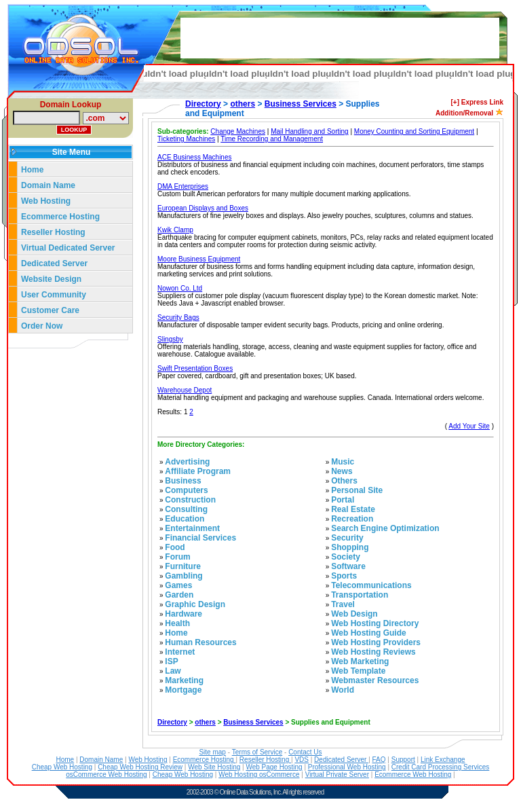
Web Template (358, 671)
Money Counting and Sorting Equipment (414, 131)
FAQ (379, 759)
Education (184, 519)
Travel (343, 604)
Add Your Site (469, 426)
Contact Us (305, 752)
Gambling (183, 576)
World (342, 690)
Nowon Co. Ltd (179, 288)
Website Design (51, 279)
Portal (342, 500)
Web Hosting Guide (368, 633)
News (341, 471)
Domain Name (48, 185)
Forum (177, 557)
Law (172, 671)
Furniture (183, 566)
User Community (53, 294)
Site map (212, 752)
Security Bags (178, 317)
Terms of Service (257, 752)
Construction (190, 500)
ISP (171, 661)
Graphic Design (195, 604)
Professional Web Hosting (347, 767)
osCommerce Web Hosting (106, 774)
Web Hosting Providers (376, 642)
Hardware (183, 614)
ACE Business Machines (194, 157)
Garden (179, 595)
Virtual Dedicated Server (68, 248)
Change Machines (237, 131)
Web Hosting (46, 201)
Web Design (354, 614)
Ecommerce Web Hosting (412, 774)
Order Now (41, 326)
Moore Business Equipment (198, 259)
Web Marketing (360, 661)
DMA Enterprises (182, 186)
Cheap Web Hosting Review (140, 767)
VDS (301, 759)
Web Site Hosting (214, 767)
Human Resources (200, 642)
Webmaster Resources (375, 680)
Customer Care (50, 310)
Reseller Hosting (53, 232)
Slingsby (170, 339)
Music (342, 462)
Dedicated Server (55, 263)
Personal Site (357, 490)
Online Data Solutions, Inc (250, 792)
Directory (203, 104)
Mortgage (183, 690)
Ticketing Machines (186, 139)
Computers (186, 490)
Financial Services (200, 538)
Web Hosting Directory (375, 623)
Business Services (300, 104)
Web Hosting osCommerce (258, 774)
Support (403, 759)
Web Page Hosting (274, 767)
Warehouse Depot (184, 390)
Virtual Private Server (337, 774)
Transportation (359, 595)
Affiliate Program (198, 471)
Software (348, 566)
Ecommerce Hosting (60, 216)
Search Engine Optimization (385, 528)
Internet (180, 652)
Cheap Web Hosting (62, 767)
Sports (344, 576)
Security (347, 538)
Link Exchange (443, 759)
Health (177, 623)
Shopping (349, 547)
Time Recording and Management (271, 139)
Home (32, 170)
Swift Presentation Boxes (195, 368)
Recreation (352, 519)
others (242, 104)
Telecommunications (371, 585)
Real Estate (353, 509)
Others (344, 481)
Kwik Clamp (175, 230)
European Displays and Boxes (202, 208)
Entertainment (192, 528)
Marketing (184, 680)
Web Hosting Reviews (373, 652)
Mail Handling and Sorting (310, 131)
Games (178, 585)
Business (183, 481)
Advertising (187, 462)
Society (345, 557)
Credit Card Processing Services (440, 767)
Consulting (186, 509)
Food (175, 547)
